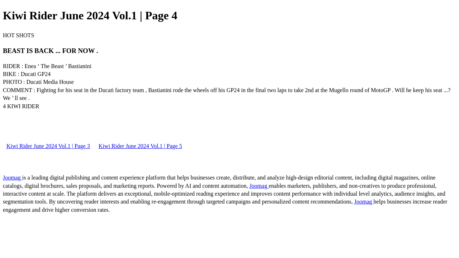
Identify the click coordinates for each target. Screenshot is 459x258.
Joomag (12, 178)
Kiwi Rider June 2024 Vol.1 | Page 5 (140, 146)
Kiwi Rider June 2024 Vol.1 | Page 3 (48, 146)
